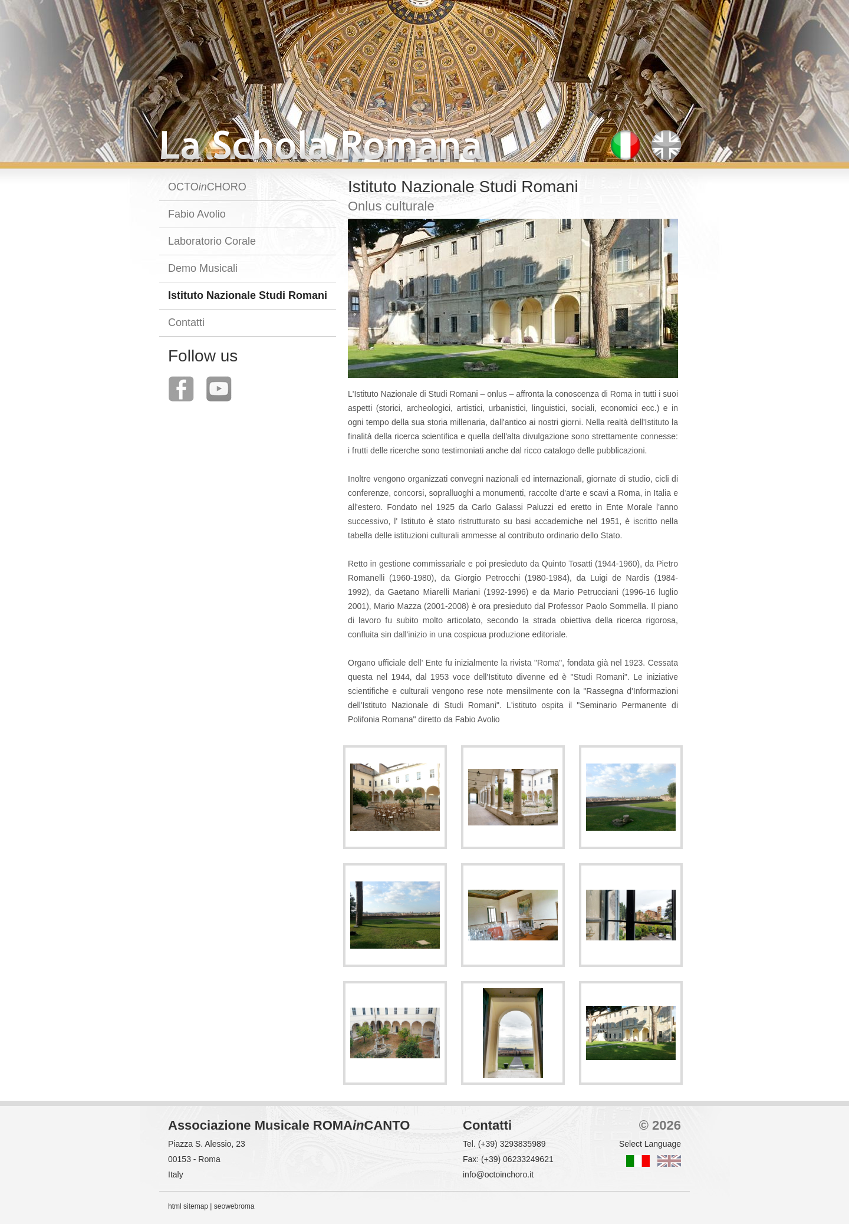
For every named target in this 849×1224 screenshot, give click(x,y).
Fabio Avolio (197, 214)
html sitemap (188, 1206)
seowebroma (234, 1206)
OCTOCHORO (207, 187)
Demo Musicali (203, 268)
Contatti (186, 322)
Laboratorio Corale (212, 241)
